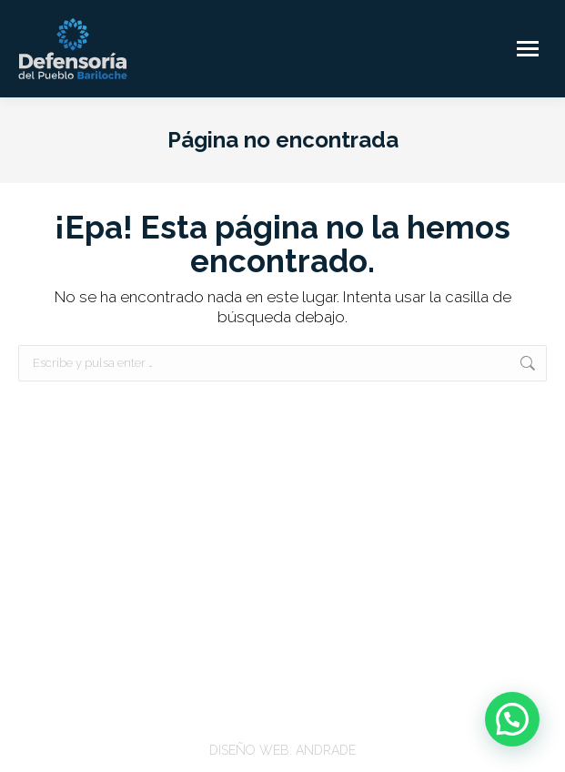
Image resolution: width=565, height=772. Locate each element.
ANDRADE (326, 750)
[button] (512, 719)
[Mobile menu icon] (528, 48)
